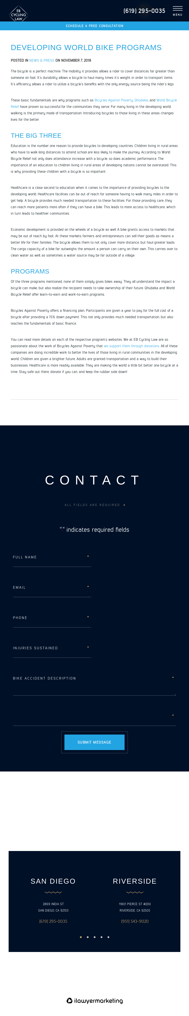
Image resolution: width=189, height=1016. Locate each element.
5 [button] (108, 937)
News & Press (41, 60)
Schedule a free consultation (94, 26)
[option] (53, 901)
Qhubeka (141, 100)
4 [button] (101, 937)
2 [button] (88, 937)
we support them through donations (131, 345)
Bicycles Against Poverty (114, 100)
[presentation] (45, 716)
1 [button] (81, 937)
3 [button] (94, 937)
